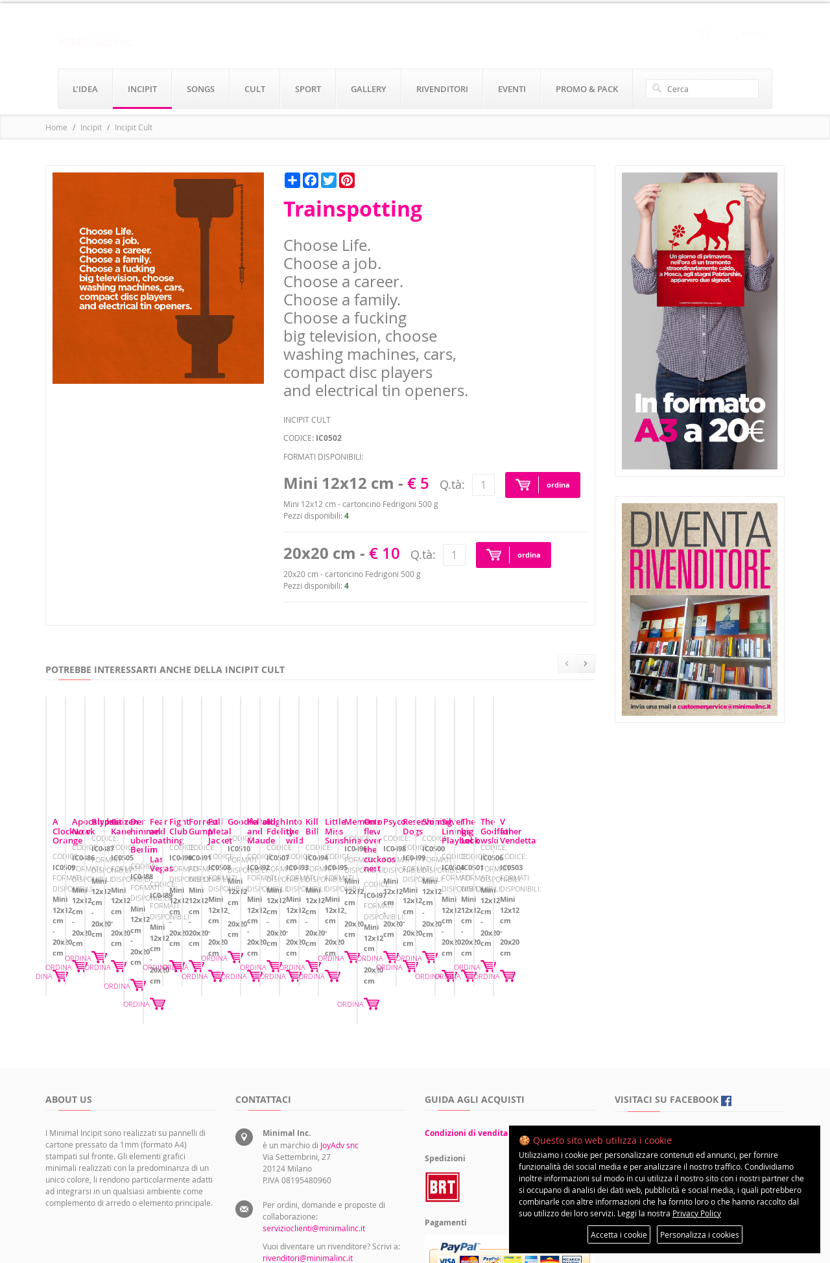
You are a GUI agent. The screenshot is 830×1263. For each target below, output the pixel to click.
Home (56, 127)
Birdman (449, 873)
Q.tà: (452, 484)
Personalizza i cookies (699, 1234)
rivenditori (442, 89)
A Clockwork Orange (93, 873)
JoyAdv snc (339, 1075)
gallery (368, 89)
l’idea (85, 89)
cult (254, 89)
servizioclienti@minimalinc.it (314, 1158)
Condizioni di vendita (466, 1063)
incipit (142, 89)
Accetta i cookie (619, 1234)
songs (201, 89)
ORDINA (195, 934)
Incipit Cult (133, 127)
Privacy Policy (696, 1213)
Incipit (91, 127)
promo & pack (587, 89)
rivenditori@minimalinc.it (308, 1188)
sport (308, 89)
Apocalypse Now (275, 873)
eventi (512, 89)
